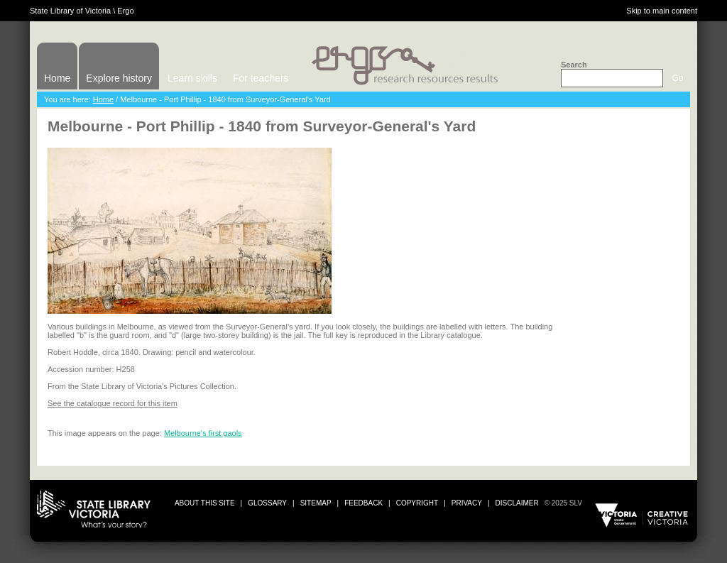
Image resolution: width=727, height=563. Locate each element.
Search (574, 64)
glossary (267, 503)
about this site (205, 503)
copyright (417, 503)
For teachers (261, 78)
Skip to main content (661, 10)
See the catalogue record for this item (112, 403)
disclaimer (517, 503)
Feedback (363, 503)
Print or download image (626, 333)
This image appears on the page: (106, 433)
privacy (467, 503)
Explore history (119, 78)
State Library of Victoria (70, 10)
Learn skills (192, 78)
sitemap (316, 503)
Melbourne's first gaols (203, 433)
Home (57, 78)
